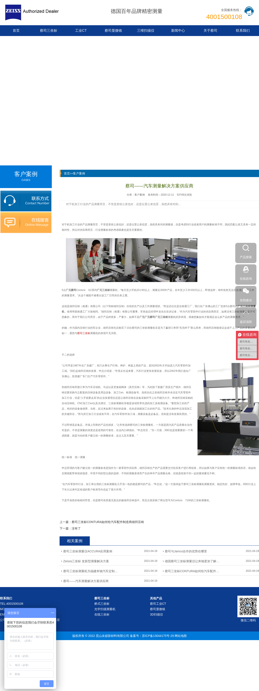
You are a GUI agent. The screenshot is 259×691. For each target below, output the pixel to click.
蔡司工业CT (158, 603)
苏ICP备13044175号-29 (158, 636)
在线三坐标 (101, 614)
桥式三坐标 (101, 603)
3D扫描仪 (156, 614)
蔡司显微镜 (113, 30)
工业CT (81, 30)
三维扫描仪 (145, 30)
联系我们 (243, 30)
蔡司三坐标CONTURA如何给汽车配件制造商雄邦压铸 (108, 522)
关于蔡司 (210, 30)
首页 (16, 30)
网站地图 (181, 636)
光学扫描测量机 (104, 609)
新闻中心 (178, 30)
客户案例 (79, 173)
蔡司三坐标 (48, 30)
